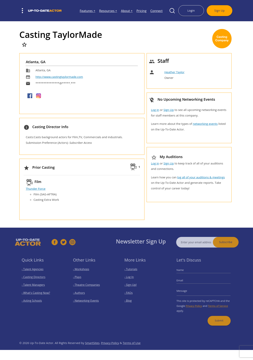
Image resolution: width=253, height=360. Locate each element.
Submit (217, 316)
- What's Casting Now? (36, 292)
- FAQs (130, 292)
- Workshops (83, 272)
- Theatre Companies (87, 285)
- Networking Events (87, 299)
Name (183, 272)
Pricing (141, 11)
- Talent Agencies (33, 272)
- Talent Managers (34, 285)
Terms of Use (131, 349)
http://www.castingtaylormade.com (59, 77)
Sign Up (219, 10)
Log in (155, 110)
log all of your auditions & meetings (201, 177)
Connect (156, 11)
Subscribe (231, 242)
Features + (87, 11)
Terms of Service (216, 303)
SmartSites (92, 349)
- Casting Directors (34, 279)
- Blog (130, 299)
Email (183, 281)
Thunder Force (35, 189)
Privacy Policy (195, 303)
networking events (205, 124)
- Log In (131, 279)
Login (191, 10)
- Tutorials (132, 272)
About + (126, 11)
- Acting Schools (33, 299)
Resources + (108, 11)
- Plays (79, 279)
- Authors (81, 292)
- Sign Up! (132, 285)
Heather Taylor (174, 72)
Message (184, 290)
